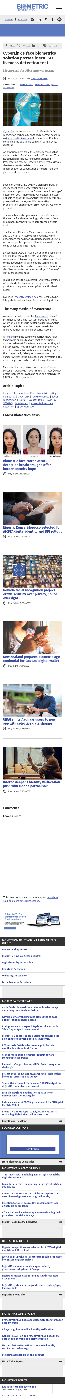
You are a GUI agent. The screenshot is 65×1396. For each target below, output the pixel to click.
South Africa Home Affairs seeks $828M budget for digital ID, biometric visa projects (31, 1085)
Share (12, 46)
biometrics (9, 396)
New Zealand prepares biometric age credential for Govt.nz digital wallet (31, 659)
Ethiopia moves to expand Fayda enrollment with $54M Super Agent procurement (30, 1028)
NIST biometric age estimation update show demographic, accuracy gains (27, 1094)
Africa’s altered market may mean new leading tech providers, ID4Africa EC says (31, 1214)
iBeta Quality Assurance (19, 138)
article (10, 336)
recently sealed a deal (26, 296)
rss (32, 19)
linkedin (39, 19)
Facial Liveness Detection (16, 982)
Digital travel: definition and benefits (23, 1354)
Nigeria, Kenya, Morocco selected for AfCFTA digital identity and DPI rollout (32, 530)
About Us (9, 19)
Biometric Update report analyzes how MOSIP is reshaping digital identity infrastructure (29, 1113)
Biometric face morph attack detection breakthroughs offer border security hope (27, 465)
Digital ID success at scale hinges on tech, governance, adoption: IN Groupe (26, 1268)
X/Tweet (26, 46)
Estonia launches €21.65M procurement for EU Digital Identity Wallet (32, 1104)
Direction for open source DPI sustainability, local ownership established (30, 1204)
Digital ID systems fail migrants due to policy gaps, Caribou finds (31, 1287)
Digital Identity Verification (17, 962)
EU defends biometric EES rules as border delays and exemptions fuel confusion (30, 1009)
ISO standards (36, 399)
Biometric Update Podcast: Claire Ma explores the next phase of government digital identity (30, 1037)
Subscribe (22, 19)
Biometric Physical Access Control (21, 956)
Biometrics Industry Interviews (19, 1222)
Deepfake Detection (13, 969)
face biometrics (40, 396)
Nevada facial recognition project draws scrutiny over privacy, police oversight (30, 594)
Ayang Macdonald (39, 78)
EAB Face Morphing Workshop (32, 1388)
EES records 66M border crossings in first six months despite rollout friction (28, 1047)
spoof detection (26, 406)
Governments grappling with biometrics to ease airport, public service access (29, 1018)
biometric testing (47, 393)
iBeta (22, 399)
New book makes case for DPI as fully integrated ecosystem (30, 1277)
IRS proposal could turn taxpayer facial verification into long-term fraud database (31, 1075)
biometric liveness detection (18, 393)
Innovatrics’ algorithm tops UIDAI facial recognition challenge (31, 1066)
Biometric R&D (26, 84)
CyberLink (8, 131)
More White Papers (13, 1361)
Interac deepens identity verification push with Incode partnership (31, 784)
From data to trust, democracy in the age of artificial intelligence (32, 1186)
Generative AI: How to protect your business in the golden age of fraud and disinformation (31, 1337)
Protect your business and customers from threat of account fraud (32, 1321)
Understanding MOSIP (14, 949)
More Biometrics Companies (18, 1161)
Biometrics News (42, 84)
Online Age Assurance (14, 975)
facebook (53, 19)
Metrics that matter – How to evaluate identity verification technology (28, 1347)
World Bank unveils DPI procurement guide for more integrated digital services (32, 1258)
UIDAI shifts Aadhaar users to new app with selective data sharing (29, 721)
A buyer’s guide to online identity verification (28, 1329)
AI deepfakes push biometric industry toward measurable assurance (28, 1056)
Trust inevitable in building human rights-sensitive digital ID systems (31, 1176)
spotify (59, 19)
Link (39, 46)
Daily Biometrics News (14, 1121)
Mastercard (41, 316)
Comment (53, 46)
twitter (46, 19)
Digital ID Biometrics (14, 1294)
